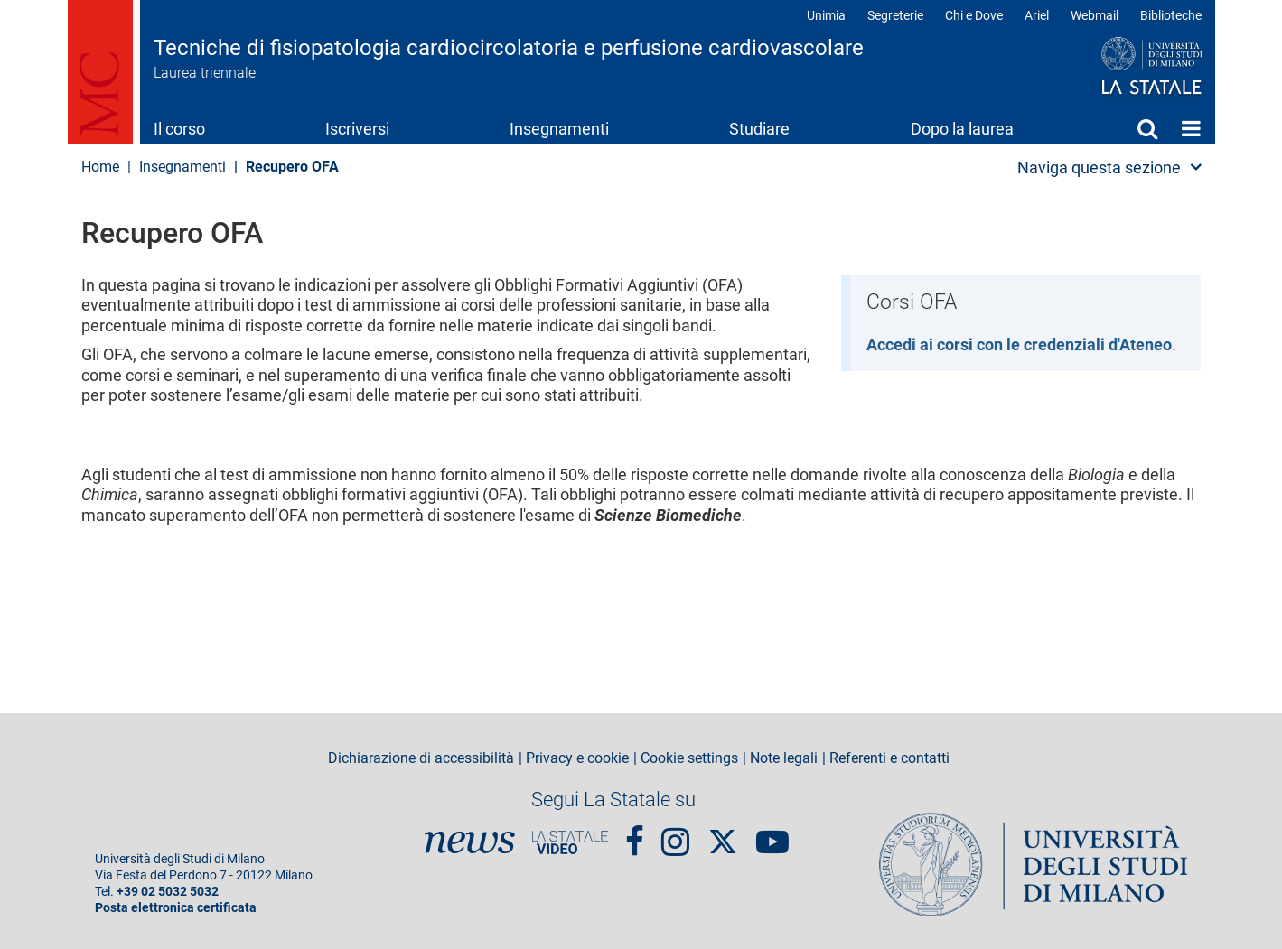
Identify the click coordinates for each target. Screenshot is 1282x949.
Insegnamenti (559, 128)
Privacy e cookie (577, 758)
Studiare (759, 128)
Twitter (723, 832)
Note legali (784, 758)
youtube (772, 834)
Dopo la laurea (962, 128)
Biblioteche (1171, 15)
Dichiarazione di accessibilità (421, 758)
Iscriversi (357, 128)
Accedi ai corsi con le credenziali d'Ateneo (1019, 344)
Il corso (179, 128)
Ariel (1037, 15)
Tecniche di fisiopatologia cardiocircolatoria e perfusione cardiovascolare (509, 48)
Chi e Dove (974, 15)
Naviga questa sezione (1099, 167)
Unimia (826, 15)
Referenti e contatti (889, 758)
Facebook (634, 834)
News (470, 842)
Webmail (1094, 15)
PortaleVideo (570, 842)
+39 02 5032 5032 (168, 891)
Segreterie (895, 15)
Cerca (1147, 128)
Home (1191, 128)
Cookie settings (689, 758)
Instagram (675, 834)
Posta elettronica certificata (176, 908)
